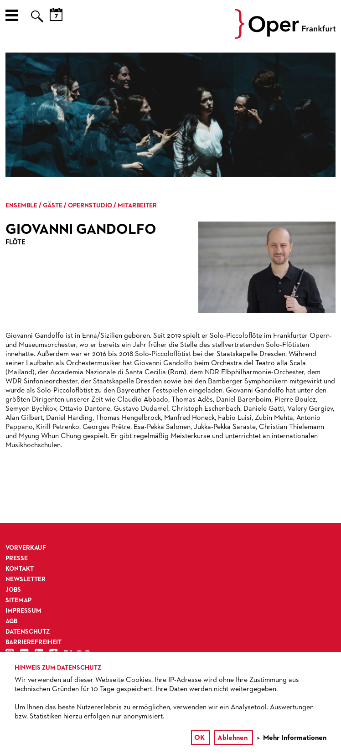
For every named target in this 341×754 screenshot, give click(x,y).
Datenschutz (27, 632)
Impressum (23, 611)
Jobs (13, 590)
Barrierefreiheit (33, 642)
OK (199, 738)
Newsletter (25, 579)
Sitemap (18, 600)
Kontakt (19, 569)
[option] (170, 115)
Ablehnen (232, 738)
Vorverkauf (25, 548)
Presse (16, 558)
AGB (11, 621)
